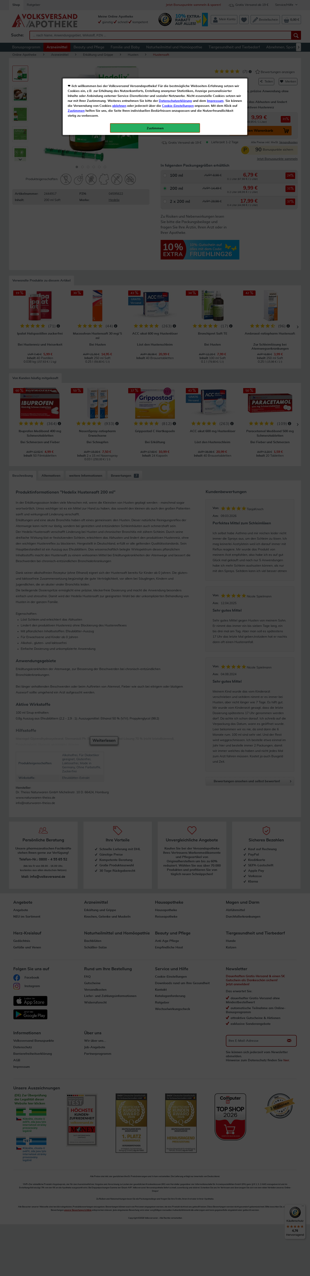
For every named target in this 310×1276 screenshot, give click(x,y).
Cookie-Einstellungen (178, 105)
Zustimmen (76, 110)
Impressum (215, 101)
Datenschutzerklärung (175, 101)
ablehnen (119, 105)
